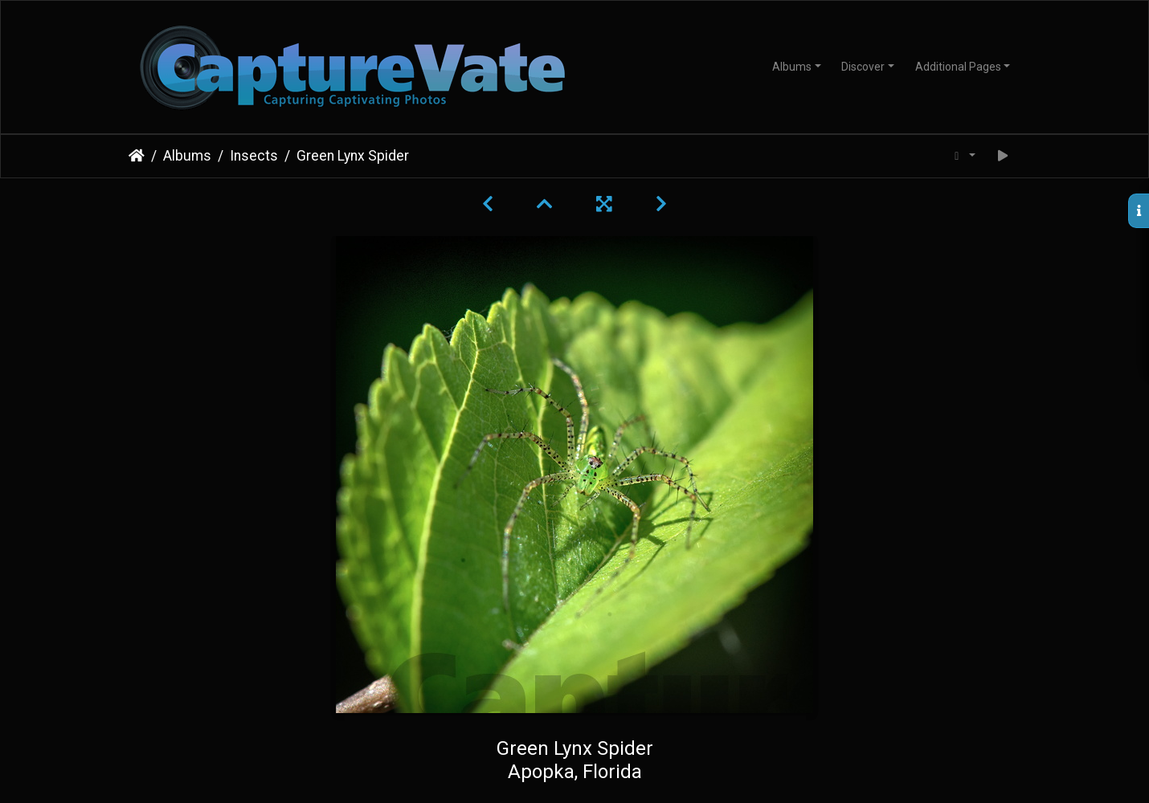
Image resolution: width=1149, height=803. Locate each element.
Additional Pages (958, 66)
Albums (792, 66)
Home (137, 155)
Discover (863, 66)
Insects (254, 156)
